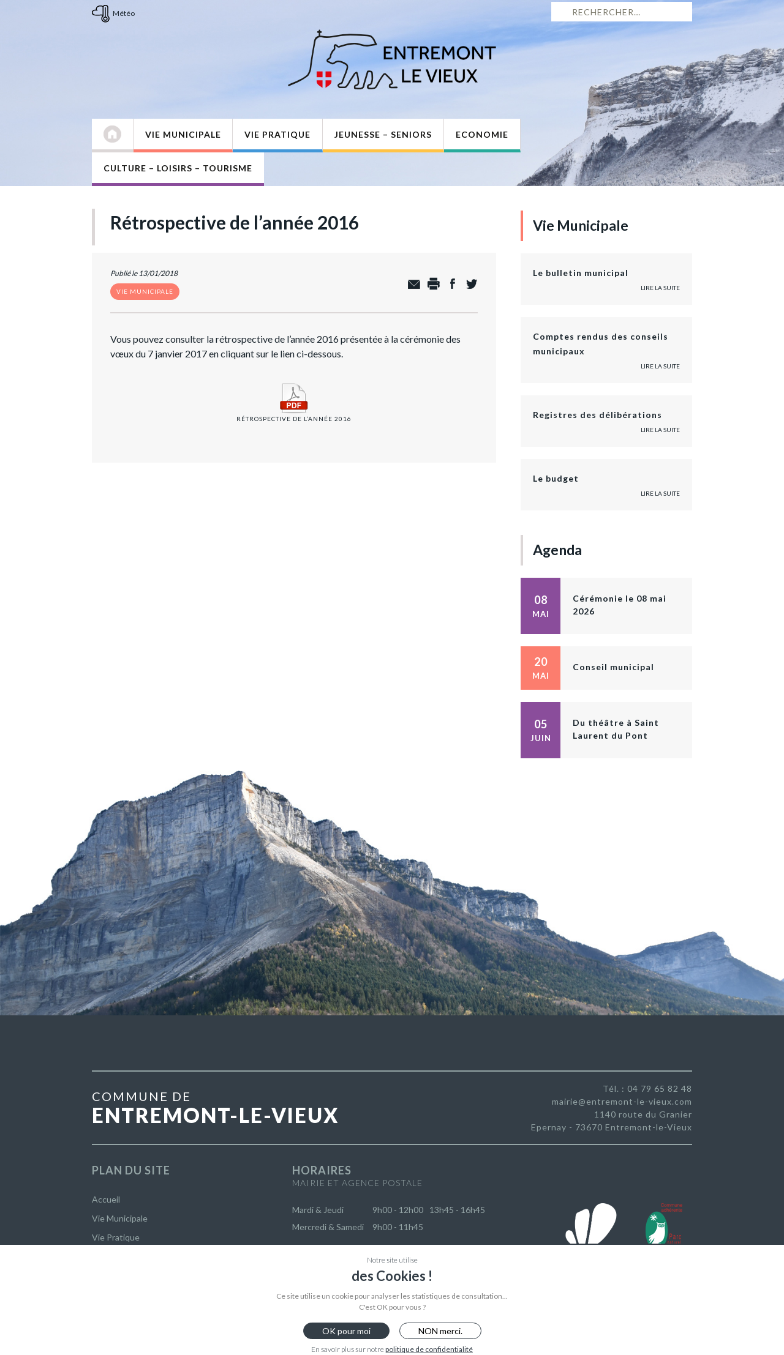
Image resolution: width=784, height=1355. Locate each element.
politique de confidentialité (429, 1349)
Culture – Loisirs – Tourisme (178, 168)
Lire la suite (660, 287)
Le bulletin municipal (580, 272)
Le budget (556, 478)
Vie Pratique (277, 134)
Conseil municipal (613, 667)
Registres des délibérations (597, 414)
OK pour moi (346, 1331)
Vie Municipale (183, 134)
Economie (482, 134)
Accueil (106, 1199)
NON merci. (440, 1331)
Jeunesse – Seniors (383, 134)
